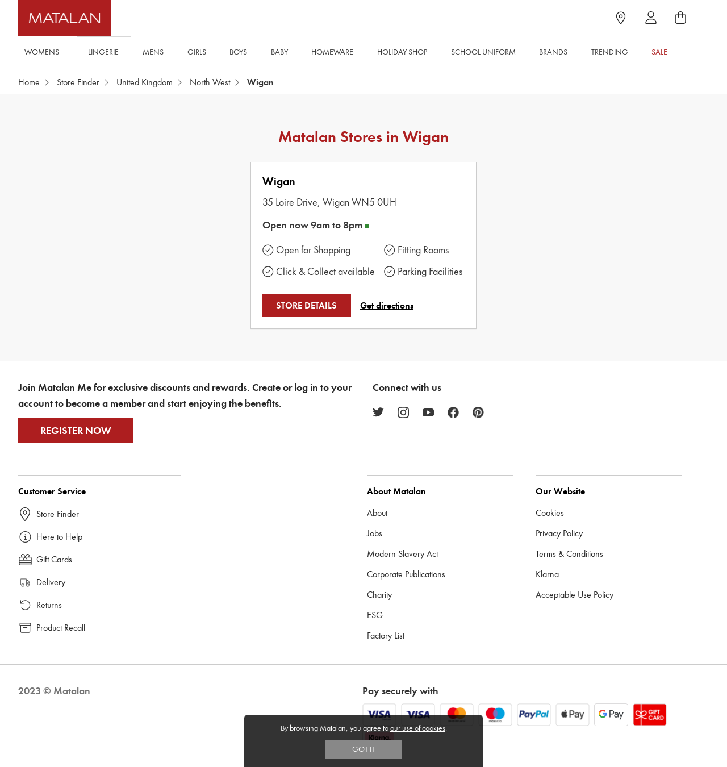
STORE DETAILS (306, 305)
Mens (153, 52)
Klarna (547, 574)
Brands (553, 52)
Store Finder (78, 82)
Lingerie (103, 52)
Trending (609, 52)
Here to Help (59, 536)
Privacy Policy (559, 533)
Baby (279, 52)
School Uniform (483, 52)
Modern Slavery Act (402, 553)
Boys (238, 52)
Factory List (385, 635)
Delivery (50, 582)
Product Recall (60, 627)
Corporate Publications (406, 574)
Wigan (278, 181)
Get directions (386, 305)
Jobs (374, 533)
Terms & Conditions (569, 553)
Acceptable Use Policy (574, 594)
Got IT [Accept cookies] (363, 749)
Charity (379, 594)
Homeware (332, 52)
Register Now (75, 430)
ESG (375, 615)
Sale (659, 52)
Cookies (550, 512)
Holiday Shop (402, 52)
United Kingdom (144, 82)
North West (210, 82)
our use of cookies (417, 728)
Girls (196, 52)
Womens (41, 52)
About (377, 512)
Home (29, 82)
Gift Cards (54, 559)
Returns (49, 604)
